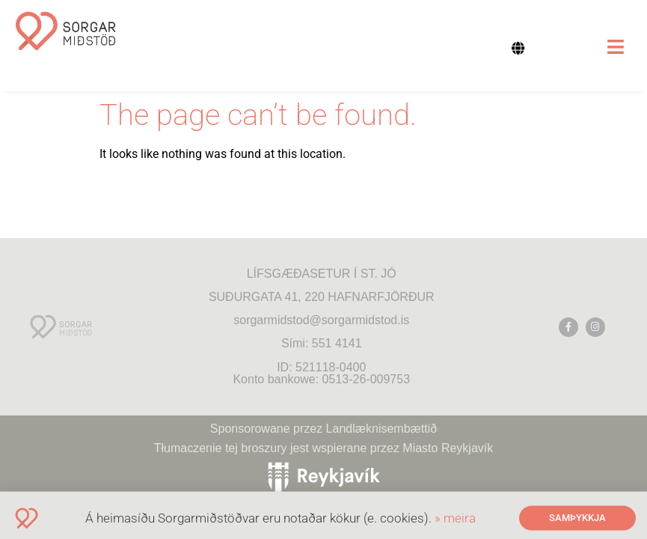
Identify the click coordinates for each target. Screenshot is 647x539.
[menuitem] (526, 47)
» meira (455, 521)
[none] (526, 47)
